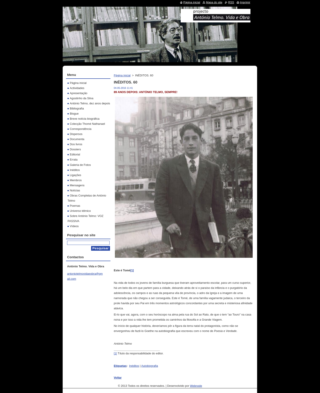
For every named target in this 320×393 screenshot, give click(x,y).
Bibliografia (77, 108)
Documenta (77, 139)
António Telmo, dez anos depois (90, 103)
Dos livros (76, 144)
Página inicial (122, 75)
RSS (231, 2)
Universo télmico (80, 210)
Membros (76, 180)
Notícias (75, 190)
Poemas (75, 205)
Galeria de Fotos (80, 165)
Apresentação (78, 93)
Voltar (118, 377)
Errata (74, 159)
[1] (115, 353)
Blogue (74, 113)
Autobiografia (149, 365)
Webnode (196, 385)
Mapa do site (214, 2)
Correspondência (80, 129)
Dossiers (75, 149)
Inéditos (134, 365)
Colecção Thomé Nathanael (87, 123)
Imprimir (245, 2)
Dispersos (76, 134)
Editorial (75, 154)
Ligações (75, 175)
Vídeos (74, 226)
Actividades (77, 88)
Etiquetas (120, 365)
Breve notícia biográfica (85, 118)
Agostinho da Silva (81, 98)
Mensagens (77, 185)
